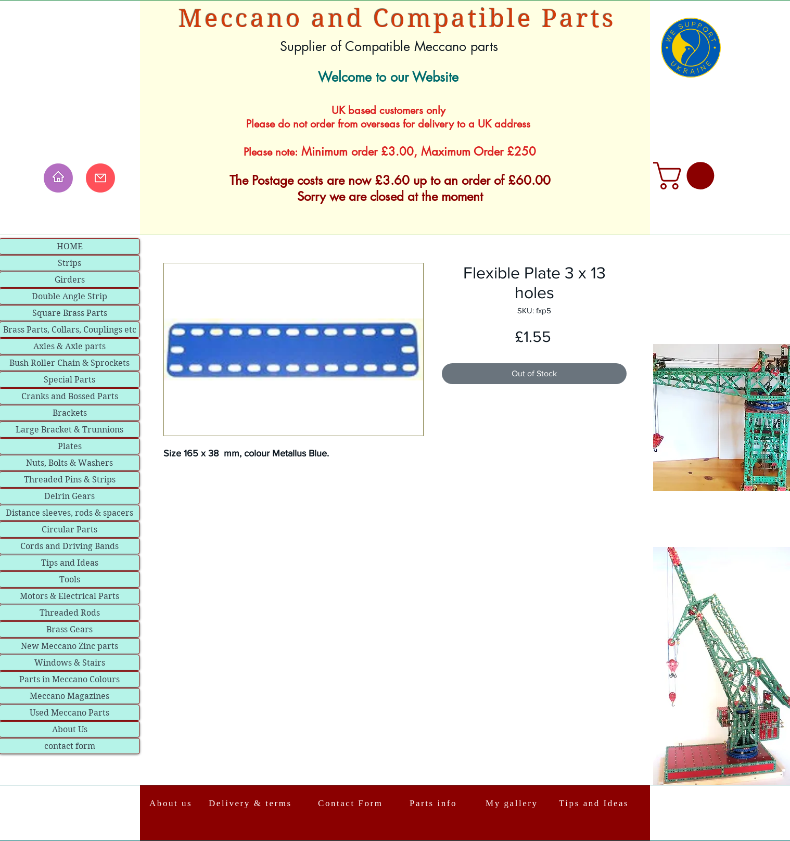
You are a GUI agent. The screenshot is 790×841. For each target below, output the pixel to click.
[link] (687, 175)
